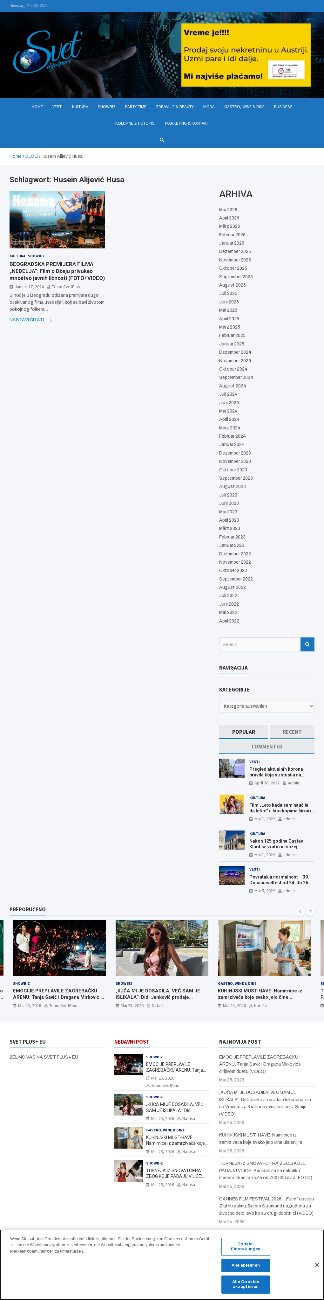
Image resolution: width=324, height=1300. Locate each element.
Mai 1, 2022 (264, 819)
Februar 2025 (232, 335)
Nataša (158, 1005)
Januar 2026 (231, 243)
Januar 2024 (232, 444)
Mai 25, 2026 (29, 1005)
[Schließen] (317, 1269)
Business (283, 106)
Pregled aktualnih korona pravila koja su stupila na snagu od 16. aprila (276, 775)
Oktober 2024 (233, 369)
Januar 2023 (231, 545)
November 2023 (235, 461)
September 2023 (236, 478)
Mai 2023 (228, 512)
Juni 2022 (229, 604)
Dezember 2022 (235, 554)
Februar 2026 (232, 235)
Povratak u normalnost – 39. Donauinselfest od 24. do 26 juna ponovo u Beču (279, 882)
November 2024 (235, 360)
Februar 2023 (232, 537)
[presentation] (300, 911)
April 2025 (229, 318)
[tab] (243, 732)
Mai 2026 (228, 209)
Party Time (135, 106)
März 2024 (229, 428)
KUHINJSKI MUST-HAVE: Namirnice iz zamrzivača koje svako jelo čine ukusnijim (260, 997)
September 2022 (236, 579)
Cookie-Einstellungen (246, 1250)
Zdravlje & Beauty (175, 106)
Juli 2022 (228, 595)
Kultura (80, 106)
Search (307, 644)
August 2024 (232, 386)
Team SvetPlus (66, 286)
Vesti (57, 106)
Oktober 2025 (233, 268)
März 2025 (229, 327)
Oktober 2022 (233, 570)
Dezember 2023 (235, 453)
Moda (209, 106)
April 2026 (229, 218)
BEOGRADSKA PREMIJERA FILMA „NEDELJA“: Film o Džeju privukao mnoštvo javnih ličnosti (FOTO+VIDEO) (57, 271)
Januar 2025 (231, 344)
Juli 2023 (228, 495)
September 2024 (236, 377)
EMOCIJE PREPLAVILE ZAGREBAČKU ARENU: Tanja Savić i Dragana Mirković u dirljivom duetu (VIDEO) (58, 997)
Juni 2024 (229, 402)
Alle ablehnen (246, 1269)
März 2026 (229, 226)
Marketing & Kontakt (187, 123)
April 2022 (229, 621)
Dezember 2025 (235, 251)
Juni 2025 (229, 302)
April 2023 (229, 520)
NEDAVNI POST (132, 1041)
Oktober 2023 (233, 470)
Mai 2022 (228, 612)
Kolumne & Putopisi (135, 123)
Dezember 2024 (235, 352)
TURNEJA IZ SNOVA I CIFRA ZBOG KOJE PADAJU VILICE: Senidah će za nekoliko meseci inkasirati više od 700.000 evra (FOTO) (265, 1170)
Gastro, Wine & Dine (244, 106)
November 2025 (235, 260)
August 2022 (232, 587)
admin (293, 783)
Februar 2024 (232, 436)
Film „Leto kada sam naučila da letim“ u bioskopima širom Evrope (280, 811)
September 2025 (236, 277)
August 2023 (232, 486)
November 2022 (235, 562)
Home (37, 106)
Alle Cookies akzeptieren (246, 1288)
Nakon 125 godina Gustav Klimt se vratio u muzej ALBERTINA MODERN (276, 846)
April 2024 (229, 419)
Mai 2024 (228, 411)
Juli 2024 (228, 394)
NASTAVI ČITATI (31, 319)
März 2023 (229, 528)
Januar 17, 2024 (29, 286)
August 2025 (232, 285)
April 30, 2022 (267, 783)
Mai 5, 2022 (264, 890)
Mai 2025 (228, 310)
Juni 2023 (229, 503)
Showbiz (107, 106)
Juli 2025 (228, 293)
